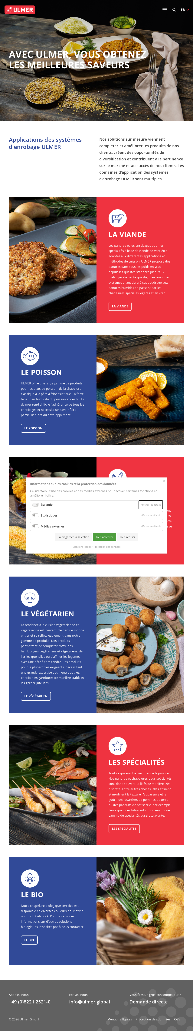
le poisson (33, 428)
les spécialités (124, 829)
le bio (29, 940)
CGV (177, 1019)
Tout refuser (127, 537)
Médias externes (52, 526)
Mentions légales (119, 1019)
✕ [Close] (164, 481)
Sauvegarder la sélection (73, 537)
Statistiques (49, 515)
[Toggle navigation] (165, 9)
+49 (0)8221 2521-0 (30, 1002)
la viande (120, 306)
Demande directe (148, 1002)
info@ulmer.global (89, 1002)
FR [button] (183, 10)
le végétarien (35, 696)
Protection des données (153, 1019)
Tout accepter (104, 537)
